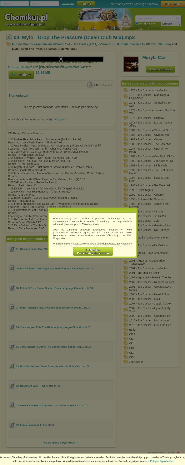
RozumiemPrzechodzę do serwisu (93, 251)
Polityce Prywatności (161, 461)
